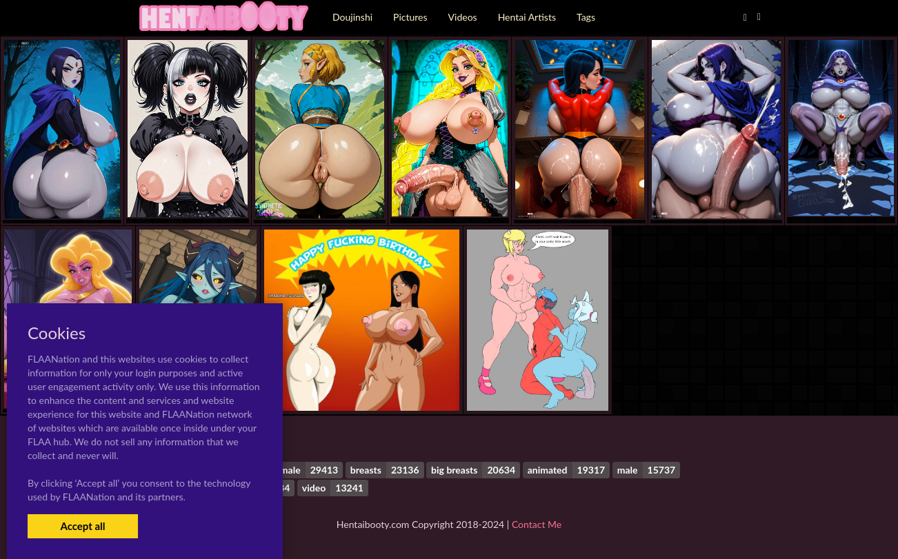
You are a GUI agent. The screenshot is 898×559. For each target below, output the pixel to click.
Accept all (82, 526)
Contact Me (536, 524)
